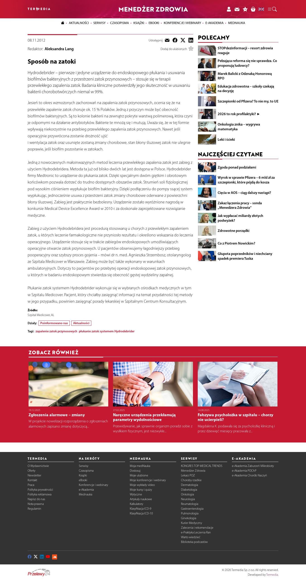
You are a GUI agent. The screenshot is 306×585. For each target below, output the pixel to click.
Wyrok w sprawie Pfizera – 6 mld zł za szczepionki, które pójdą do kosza (246, 179)
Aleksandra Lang (59, 48)
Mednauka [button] (236, 23)
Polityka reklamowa (39, 494)
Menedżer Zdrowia (193, 471)
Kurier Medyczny (191, 523)
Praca (31, 485)
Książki (138, 23)
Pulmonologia (189, 513)
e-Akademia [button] (214, 23)
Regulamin (34, 509)
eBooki (154, 23)
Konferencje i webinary (93, 485)
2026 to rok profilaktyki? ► (239, 114)
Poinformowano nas (54, 323)
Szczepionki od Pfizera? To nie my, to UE (248, 101)
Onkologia (187, 494)
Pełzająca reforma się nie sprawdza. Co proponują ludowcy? (247, 63)
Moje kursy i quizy (141, 490)
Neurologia (188, 499)
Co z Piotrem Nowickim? (236, 243)
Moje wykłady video (142, 485)
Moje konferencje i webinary (148, 480)
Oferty (31, 471)
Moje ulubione (139, 475)
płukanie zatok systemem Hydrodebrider (107, 331)
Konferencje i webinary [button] (182, 23)
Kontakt (32, 480)
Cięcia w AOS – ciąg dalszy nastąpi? (244, 192)
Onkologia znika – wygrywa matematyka (239, 126)
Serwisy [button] (99, 23)
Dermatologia (189, 485)
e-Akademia (86, 490)
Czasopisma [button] (119, 23)
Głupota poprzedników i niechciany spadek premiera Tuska (245, 256)
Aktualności (81, 323)
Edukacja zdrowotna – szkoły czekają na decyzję (246, 88)
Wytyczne (136, 494)
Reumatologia (189, 504)
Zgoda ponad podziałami (237, 167)
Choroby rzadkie (191, 480)
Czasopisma (86, 471)
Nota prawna (36, 504)
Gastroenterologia (192, 509)
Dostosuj (135, 471)
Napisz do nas (36, 499)
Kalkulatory (136, 504)
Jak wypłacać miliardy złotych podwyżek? (240, 218)
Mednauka (85, 494)
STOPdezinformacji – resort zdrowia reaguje (245, 50)
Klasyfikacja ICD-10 (141, 513)
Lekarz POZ (188, 475)
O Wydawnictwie (38, 466)
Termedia (272, 575)
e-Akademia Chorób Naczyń (249, 475)
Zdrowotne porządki (233, 230)
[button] (272, 9)
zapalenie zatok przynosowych (56, 331)
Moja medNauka (140, 466)
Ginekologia (188, 518)
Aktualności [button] (79, 23)
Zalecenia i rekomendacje (197, 528)
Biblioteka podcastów (194, 542)
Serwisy (83, 466)
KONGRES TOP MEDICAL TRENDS (201, 466)
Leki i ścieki (226, 139)
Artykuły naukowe (141, 499)
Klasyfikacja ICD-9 (140, 509)
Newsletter (34, 475)
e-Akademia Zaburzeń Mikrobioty (253, 466)
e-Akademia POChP (244, 471)
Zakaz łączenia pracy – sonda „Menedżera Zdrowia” (240, 205)
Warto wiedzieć (190, 537)
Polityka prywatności (40, 490)
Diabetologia (189, 490)
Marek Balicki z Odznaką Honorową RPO (245, 76)
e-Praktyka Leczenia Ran (196, 532)
